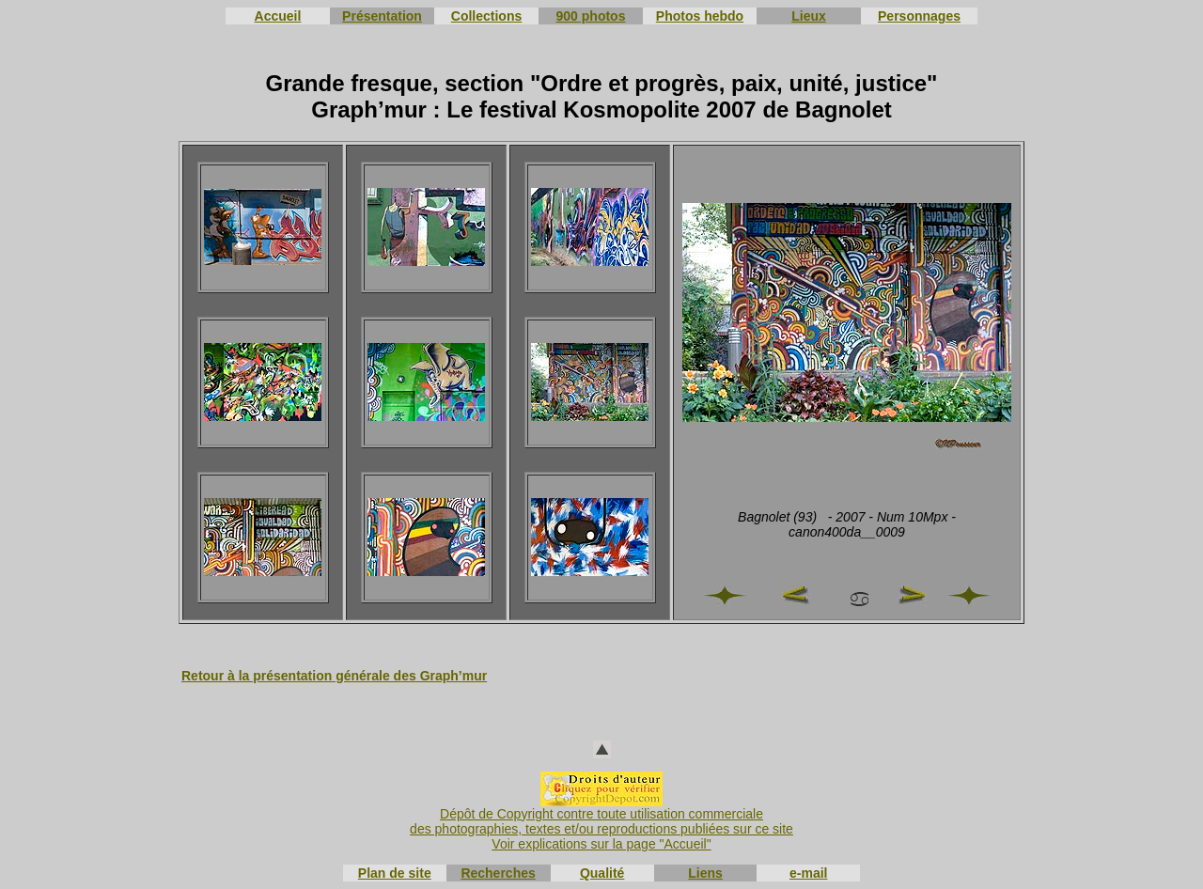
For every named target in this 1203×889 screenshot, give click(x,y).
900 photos (591, 15)
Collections (486, 15)
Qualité (602, 873)
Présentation (382, 15)
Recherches (498, 873)
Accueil (278, 15)
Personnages (919, 15)
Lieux (808, 15)
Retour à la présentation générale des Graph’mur (334, 675)
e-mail (808, 873)
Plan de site (394, 873)
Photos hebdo (699, 15)
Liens (705, 873)
